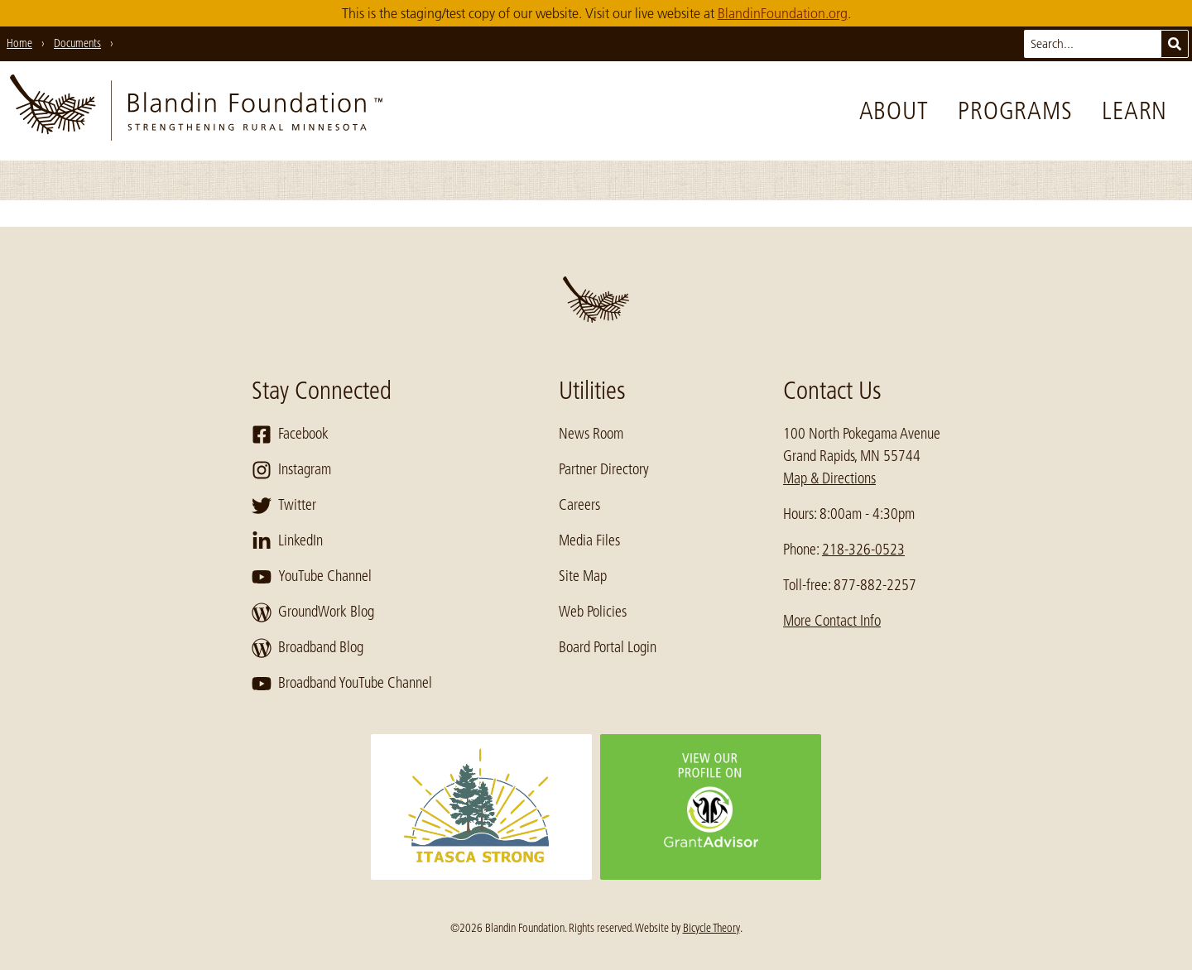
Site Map (583, 576)
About (894, 111)
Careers (579, 505)
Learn (1134, 111)
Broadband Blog (307, 648)
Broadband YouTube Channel (342, 684)
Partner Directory (604, 469)
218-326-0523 (863, 549)
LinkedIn (287, 541)
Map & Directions (829, 478)
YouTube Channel (312, 577)
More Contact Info (832, 621)
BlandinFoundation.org (783, 13)
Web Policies (593, 612)
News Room (591, 434)
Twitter (284, 506)
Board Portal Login (607, 647)
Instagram (291, 470)
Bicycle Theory (711, 927)
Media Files (589, 540)
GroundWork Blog (313, 612)
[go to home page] (196, 110)
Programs (1015, 111)
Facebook (290, 434)
